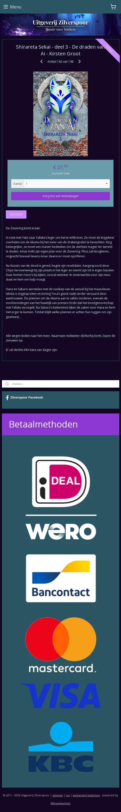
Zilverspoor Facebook (24, 397)
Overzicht (16, 214)
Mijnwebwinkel (60, 803)
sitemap (57, 795)
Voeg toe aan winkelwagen (60, 196)
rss (68, 795)
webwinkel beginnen (86, 795)
